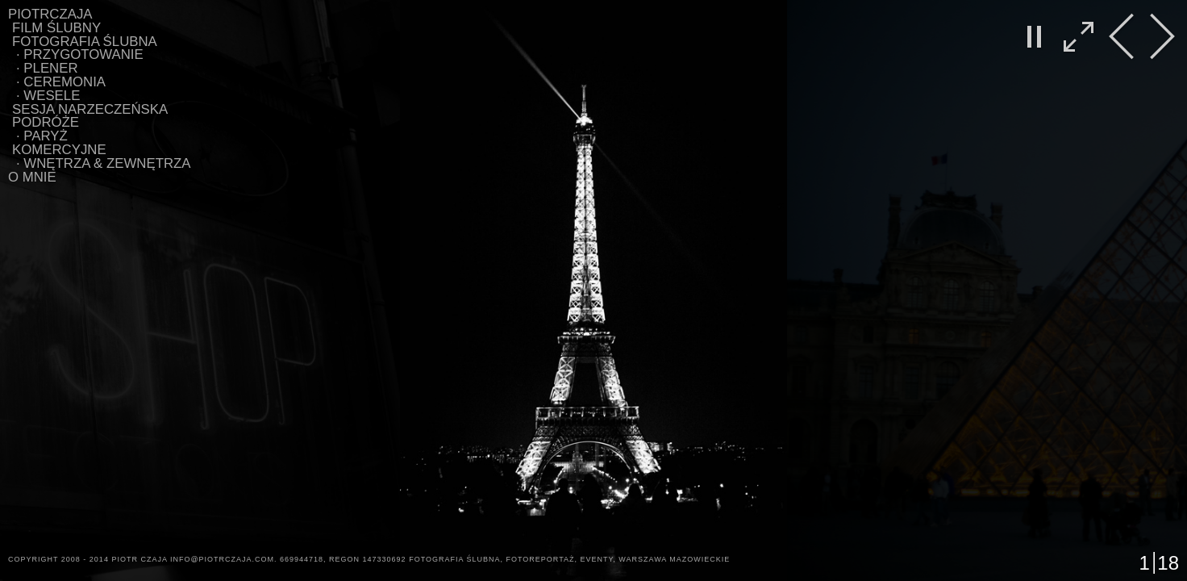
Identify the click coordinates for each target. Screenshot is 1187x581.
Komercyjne (59, 149)
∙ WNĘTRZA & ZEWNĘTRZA (103, 163)
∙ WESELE (48, 95)
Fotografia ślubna (84, 41)
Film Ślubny (56, 28)
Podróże (45, 122)
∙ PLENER (47, 68)
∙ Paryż (42, 136)
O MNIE (32, 177)
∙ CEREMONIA (61, 82)
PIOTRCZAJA (50, 14)
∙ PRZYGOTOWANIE (80, 54)
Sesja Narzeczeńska (90, 109)
